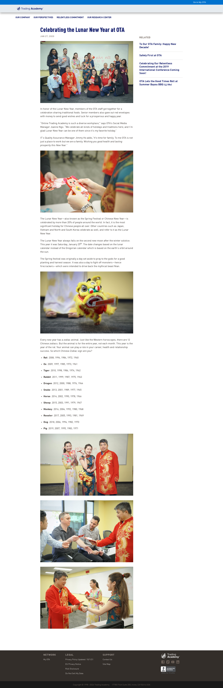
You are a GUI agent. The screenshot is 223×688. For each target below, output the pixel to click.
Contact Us (107, 660)
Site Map (106, 664)
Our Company (22, 17)
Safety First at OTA (150, 55)
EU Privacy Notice (73, 664)
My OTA (46, 660)
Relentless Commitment (70, 17)
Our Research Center (99, 17)
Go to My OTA (199, 2)
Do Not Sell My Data (74, 674)
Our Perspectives (43, 17)
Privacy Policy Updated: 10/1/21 (79, 660)
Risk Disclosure (72, 669)
